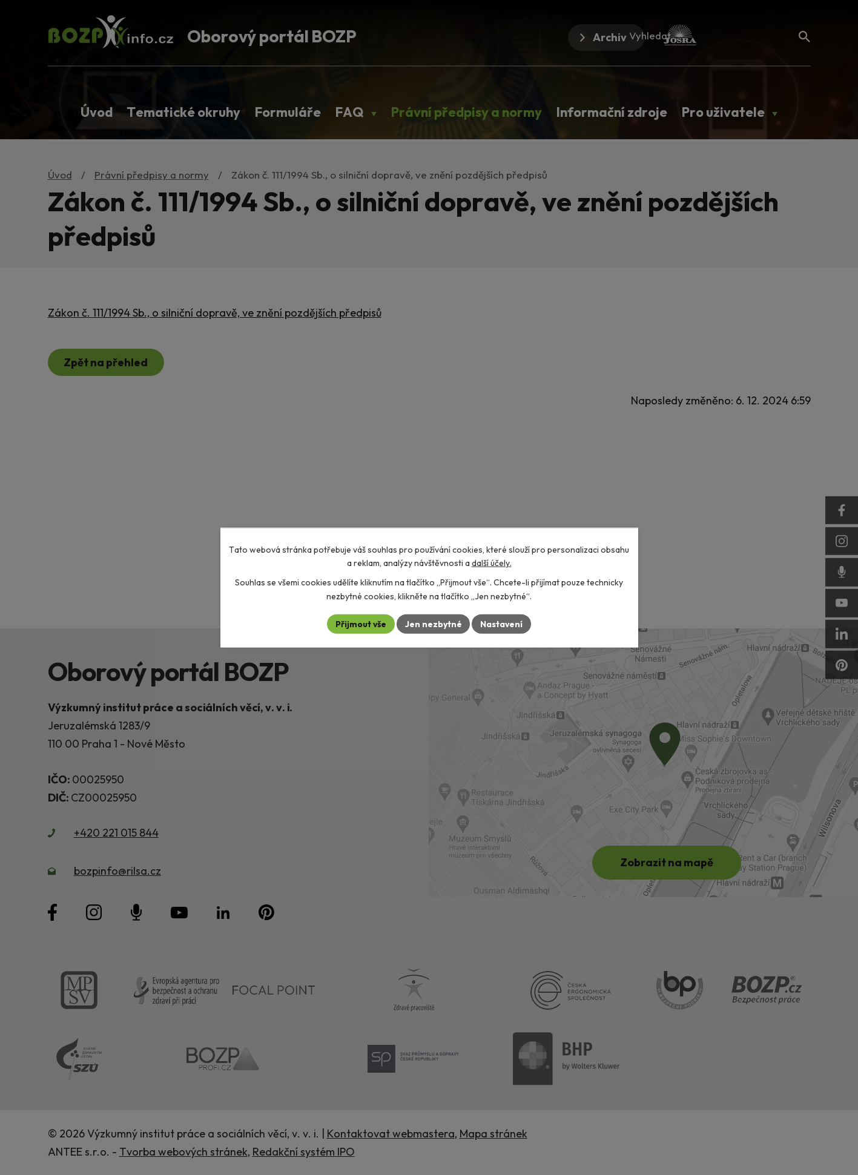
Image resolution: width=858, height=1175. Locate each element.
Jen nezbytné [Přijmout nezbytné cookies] (433, 623)
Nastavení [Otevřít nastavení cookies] (502, 623)
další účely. (492, 563)
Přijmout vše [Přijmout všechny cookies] (360, 623)
